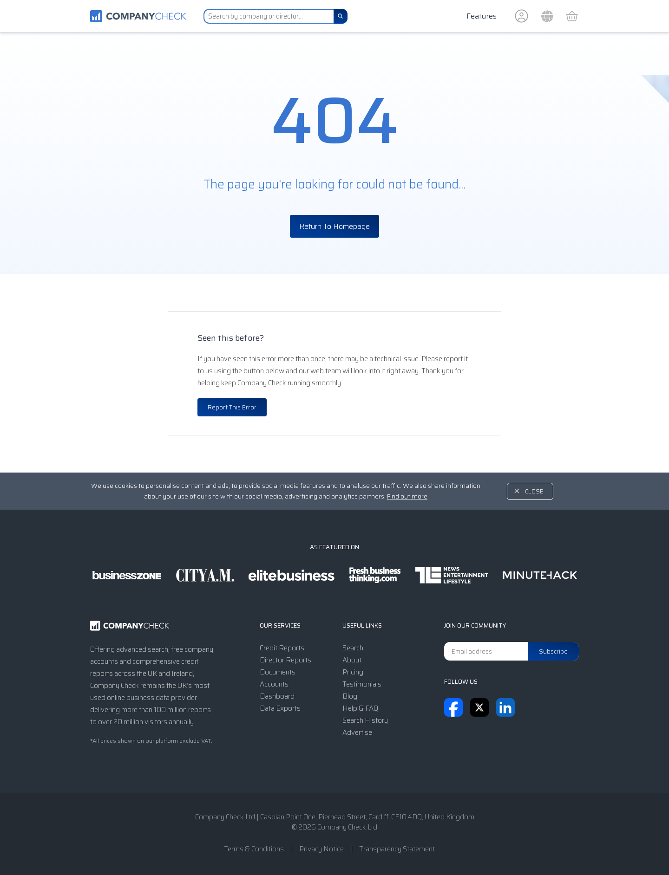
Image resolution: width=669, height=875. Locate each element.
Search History (365, 720)
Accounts (274, 684)
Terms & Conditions (254, 849)
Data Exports (280, 708)
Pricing (352, 672)
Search (352, 648)
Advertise (357, 732)
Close (534, 491)
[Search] (341, 16)
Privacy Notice (321, 849)
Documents (277, 672)
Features (481, 16)
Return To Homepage (334, 226)
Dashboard (277, 696)
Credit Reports (282, 648)
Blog (349, 696)
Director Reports (285, 660)
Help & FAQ (360, 708)
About (351, 660)
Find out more (407, 496)
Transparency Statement (397, 849)
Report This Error (232, 407)
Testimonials (361, 684)
